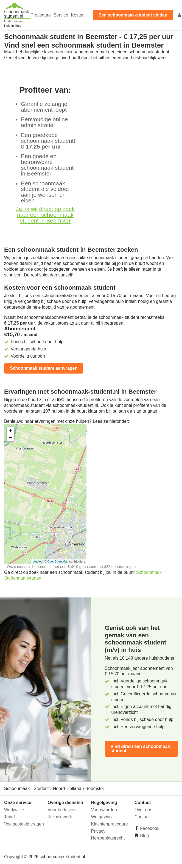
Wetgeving (101, 816)
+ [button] (10, 430)
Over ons (143, 809)
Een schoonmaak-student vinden (133, 15)
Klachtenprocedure (109, 824)
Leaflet (37, 561)
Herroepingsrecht (108, 838)
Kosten (78, 15)
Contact (142, 816)
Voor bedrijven (61, 809)
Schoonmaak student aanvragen (43, 368)
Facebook (149, 828)
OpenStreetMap (58, 561)
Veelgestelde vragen (24, 824)
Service (61, 15)
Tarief (9, 816)
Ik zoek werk (59, 816)
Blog (144, 835)
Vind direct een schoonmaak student (140, 748)
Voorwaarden (104, 809)
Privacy (98, 831)
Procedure (40, 15)
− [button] (10, 438)
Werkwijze (14, 809)
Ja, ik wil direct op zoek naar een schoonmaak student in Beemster (45, 215)
